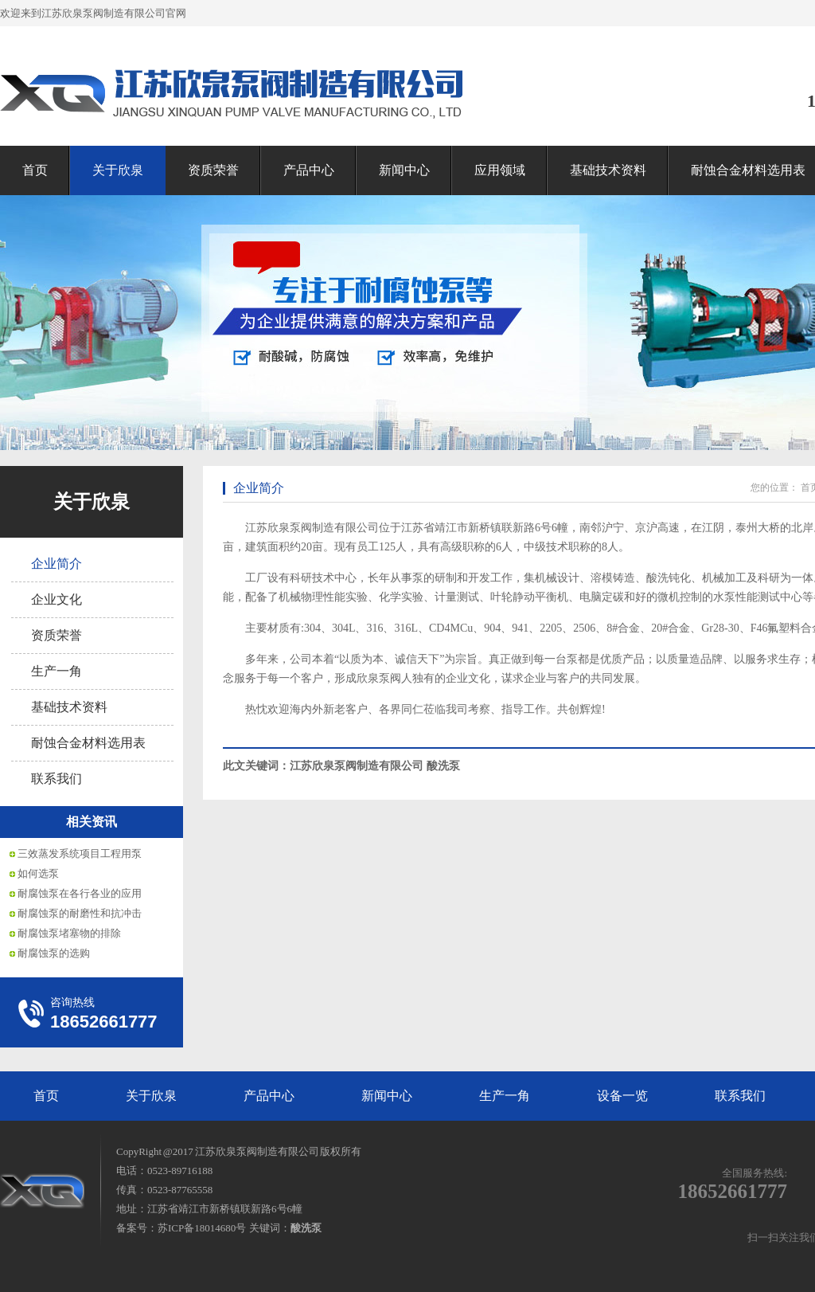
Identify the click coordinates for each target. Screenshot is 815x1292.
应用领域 (499, 170)
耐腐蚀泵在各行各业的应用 (80, 893)
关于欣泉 (117, 170)
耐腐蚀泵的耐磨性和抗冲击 (80, 913)
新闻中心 (404, 170)
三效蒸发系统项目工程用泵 (80, 853)
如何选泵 (38, 873)
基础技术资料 (608, 170)
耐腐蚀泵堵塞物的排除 (69, 933)
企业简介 (56, 563)
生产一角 (56, 671)
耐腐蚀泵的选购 (54, 953)
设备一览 (622, 1095)
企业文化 (56, 599)
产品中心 (308, 170)
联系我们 (56, 778)
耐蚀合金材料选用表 (88, 743)
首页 (35, 170)
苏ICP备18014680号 (202, 1228)
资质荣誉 (213, 170)
